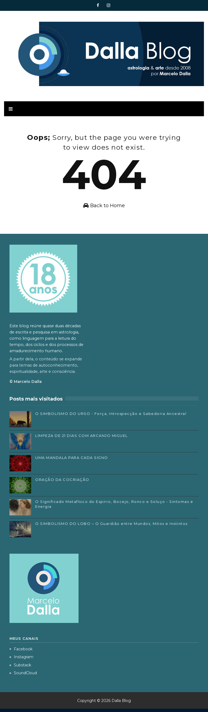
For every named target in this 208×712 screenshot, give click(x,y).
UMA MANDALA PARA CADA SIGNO (71, 460)
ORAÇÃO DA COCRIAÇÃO (62, 482)
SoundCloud (23, 676)
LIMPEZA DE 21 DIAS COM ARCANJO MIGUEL (81, 438)
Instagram (21, 660)
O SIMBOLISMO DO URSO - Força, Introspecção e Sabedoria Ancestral (110, 416)
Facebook (20, 652)
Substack (20, 668)
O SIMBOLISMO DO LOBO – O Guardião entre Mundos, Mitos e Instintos (111, 526)
